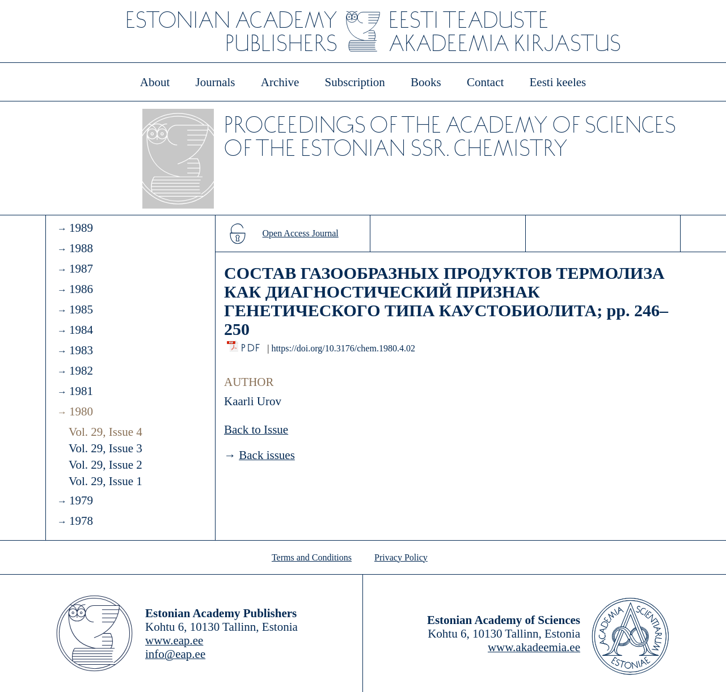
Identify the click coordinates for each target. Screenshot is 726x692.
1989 (81, 228)
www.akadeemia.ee (534, 647)
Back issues (267, 455)
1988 (81, 248)
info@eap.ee (175, 654)
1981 (81, 391)
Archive (280, 82)
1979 (81, 500)
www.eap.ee (174, 640)
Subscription (355, 82)
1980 (81, 411)
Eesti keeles (558, 82)
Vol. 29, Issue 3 (105, 448)
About (155, 82)
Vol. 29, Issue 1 (105, 481)
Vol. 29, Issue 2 (105, 465)
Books (426, 82)
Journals (215, 82)
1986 (81, 289)
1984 (81, 330)
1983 (81, 350)
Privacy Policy (401, 557)
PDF (251, 345)
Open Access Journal (301, 233)
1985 (81, 309)
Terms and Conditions (312, 557)
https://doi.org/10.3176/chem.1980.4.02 (343, 348)
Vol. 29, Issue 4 (105, 432)
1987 (81, 268)
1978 (81, 521)
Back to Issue (256, 429)
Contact (485, 82)
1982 (81, 370)
